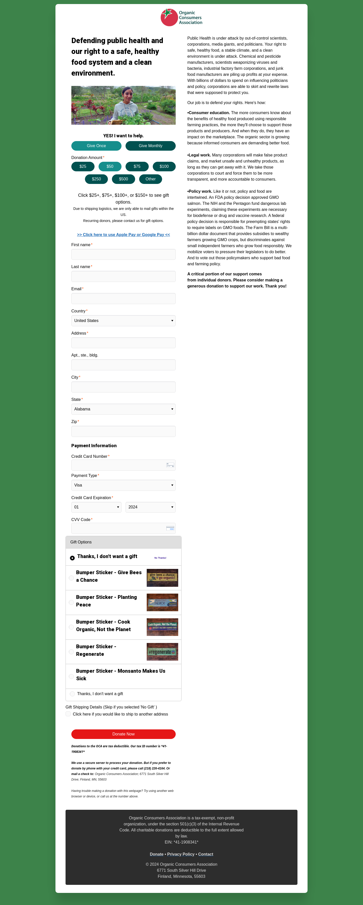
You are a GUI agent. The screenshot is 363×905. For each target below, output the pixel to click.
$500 (123, 179)
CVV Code (80, 520)
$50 (110, 166)
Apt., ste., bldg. (84, 355)
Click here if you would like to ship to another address (120, 714)
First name (80, 245)
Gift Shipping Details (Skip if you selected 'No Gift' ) (111, 707)
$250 (96, 179)
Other (150, 179)
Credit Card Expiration (91, 498)
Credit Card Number (89, 456)
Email (76, 289)
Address (78, 333)
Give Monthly (150, 146)
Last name (80, 267)
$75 (137, 166)
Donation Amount (86, 157)
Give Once (96, 146)
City (74, 377)
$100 (164, 166)
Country (78, 311)
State (76, 399)
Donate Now (123, 734)
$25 (82, 166)
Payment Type (84, 475)
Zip (74, 421)
